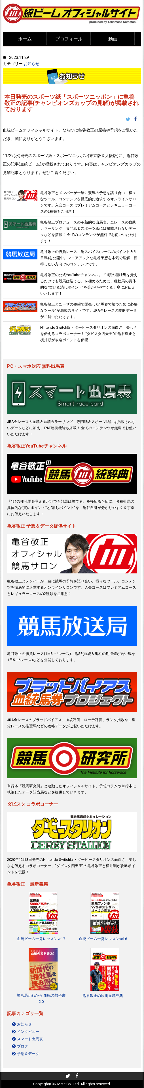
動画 (112, 39)
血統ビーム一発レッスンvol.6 (103, 939)
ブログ (22, 1046)
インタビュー (28, 1031)
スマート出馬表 (30, 1039)
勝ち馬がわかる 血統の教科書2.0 (41, 998)
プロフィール (68, 39)
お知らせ (31, 63)
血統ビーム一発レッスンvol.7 (41, 939)
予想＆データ (28, 1054)
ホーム (25, 39)
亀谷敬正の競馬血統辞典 (102, 996)
